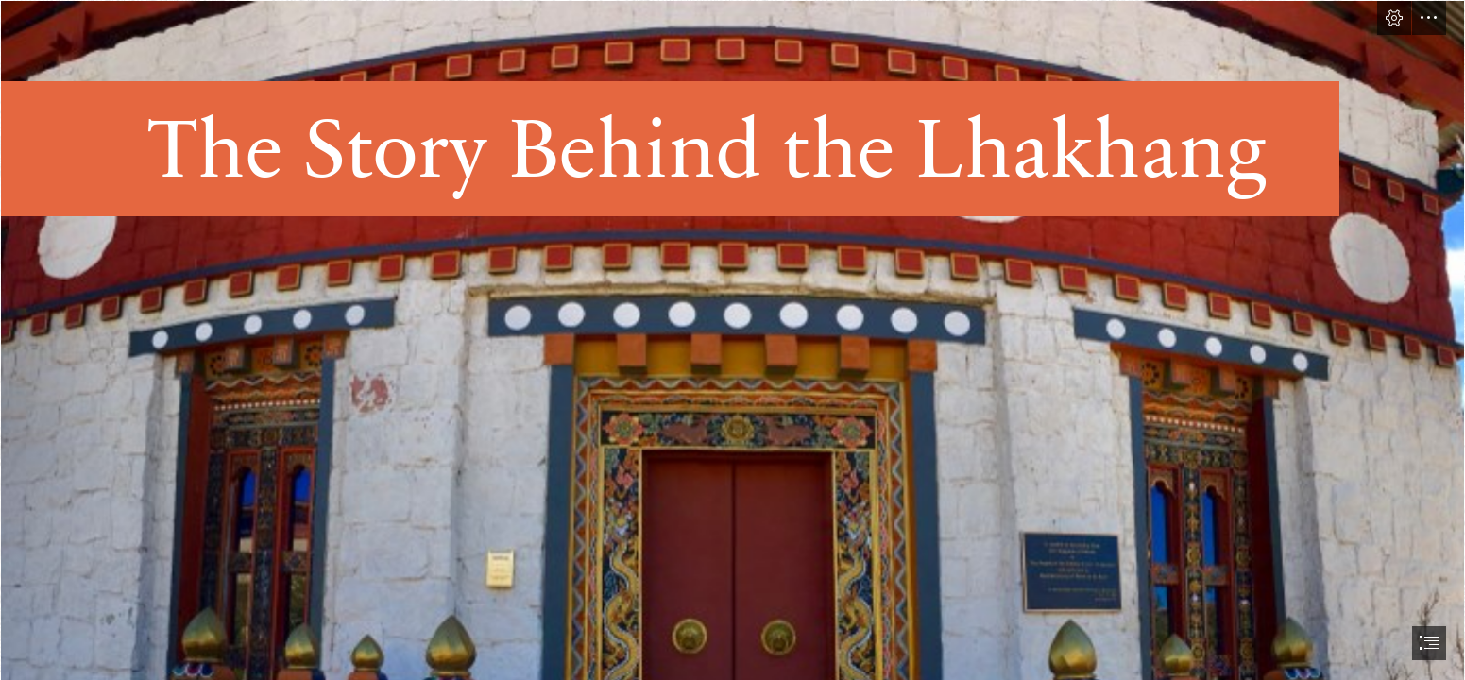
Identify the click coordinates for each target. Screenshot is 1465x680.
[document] (732, 340)
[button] (1394, 18)
